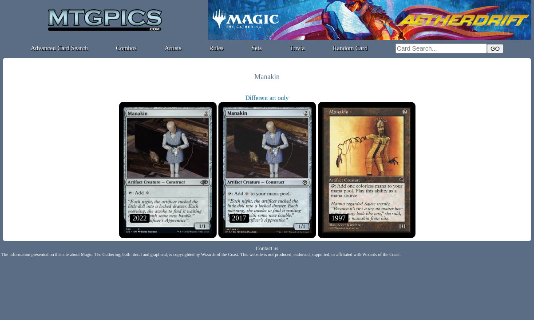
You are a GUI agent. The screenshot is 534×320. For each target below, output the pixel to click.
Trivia (297, 48)
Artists (173, 48)
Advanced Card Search (59, 48)
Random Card (350, 48)
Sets (257, 48)
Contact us (267, 248)
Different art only (267, 98)
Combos (126, 48)
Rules (217, 48)
